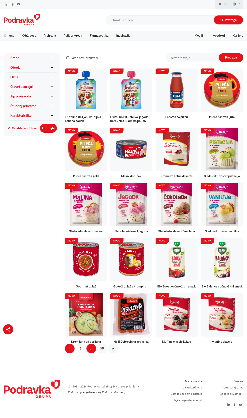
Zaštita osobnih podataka (187, 396)
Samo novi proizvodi (84, 60)
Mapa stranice (194, 383)
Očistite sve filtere (22, 130)
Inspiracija (123, 35)
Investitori (218, 35)
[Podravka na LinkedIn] (6, 4)
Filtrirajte (48, 130)
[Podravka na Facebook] (13, 4)
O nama (9, 35)
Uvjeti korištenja (193, 389)
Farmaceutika (99, 35)
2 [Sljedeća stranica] (80, 350)
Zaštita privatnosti (231, 396)
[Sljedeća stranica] (113, 350)
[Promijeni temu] (222, 4)
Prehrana (50, 35)
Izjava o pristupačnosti (188, 402)
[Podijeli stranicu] (8, 329)
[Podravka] (22, 24)
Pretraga (228, 20)
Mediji (198, 35)
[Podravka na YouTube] (18, 4)
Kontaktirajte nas (232, 389)
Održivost (29, 35)
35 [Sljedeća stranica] (102, 350)
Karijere (238, 35)
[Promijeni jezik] (236, 4)
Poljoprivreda (73, 35)
